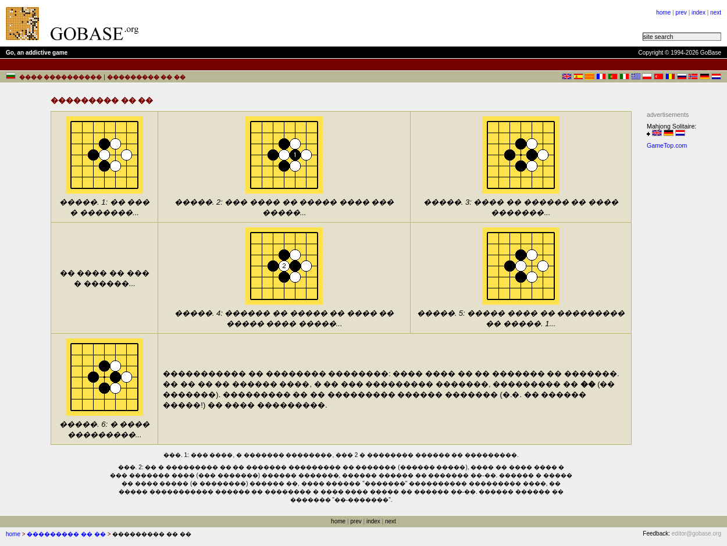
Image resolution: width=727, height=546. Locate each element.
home (663, 12)
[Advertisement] (292, 23)
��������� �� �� (66, 534)
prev (680, 12)
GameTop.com (667, 145)
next (715, 12)
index (698, 12)
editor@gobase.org (696, 533)
